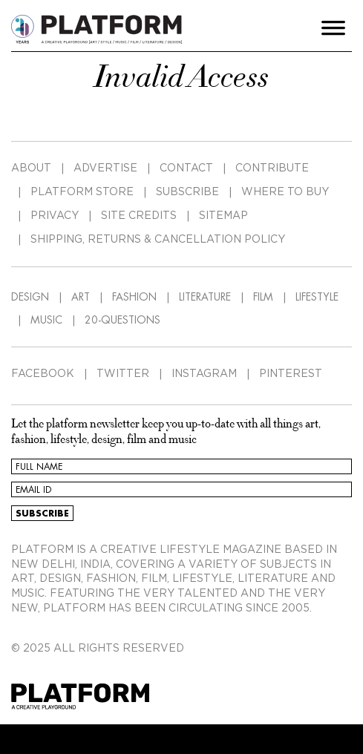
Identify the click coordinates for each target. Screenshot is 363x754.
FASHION (134, 297)
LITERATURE (205, 297)
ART (80, 297)
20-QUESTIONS (122, 320)
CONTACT (186, 168)
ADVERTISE (105, 168)
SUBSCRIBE (187, 192)
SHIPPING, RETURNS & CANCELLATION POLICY (157, 240)
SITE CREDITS (139, 216)
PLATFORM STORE (82, 192)
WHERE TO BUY (285, 192)
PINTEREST (290, 374)
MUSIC (46, 320)
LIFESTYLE (317, 297)
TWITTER (123, 374)
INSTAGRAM (204, 374)
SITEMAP (223, 216)
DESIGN (30, 297)
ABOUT (31, 168)
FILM (263, 297)
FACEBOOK (42, 374)
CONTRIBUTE (272, 168)
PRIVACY (54, 216)
